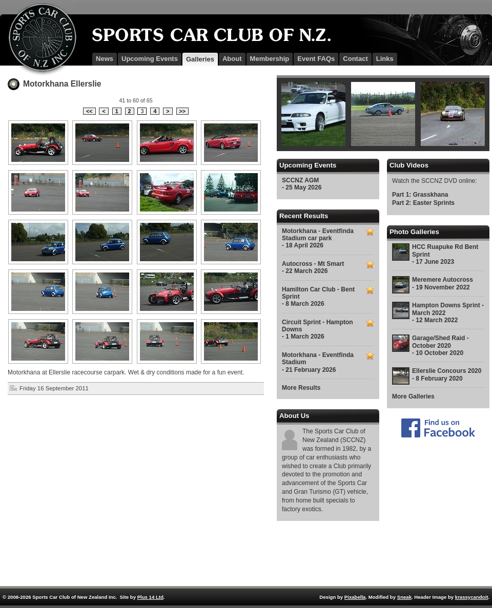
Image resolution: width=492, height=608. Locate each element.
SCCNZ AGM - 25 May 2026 (301, 184)
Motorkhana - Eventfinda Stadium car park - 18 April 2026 (318, 238)
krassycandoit (471, 597)
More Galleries (413, 396)
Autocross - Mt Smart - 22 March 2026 (313, 267)
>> (182, 111)
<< (89, 111)
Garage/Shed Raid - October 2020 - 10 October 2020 (440, 345)
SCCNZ (38, 39)
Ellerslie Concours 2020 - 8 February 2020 (446, 374)
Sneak (404, 597)
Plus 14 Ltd (150, 597)
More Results (301, 387)
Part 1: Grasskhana (420, 194)
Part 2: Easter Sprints (423, 202)
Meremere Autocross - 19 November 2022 (442, 283)
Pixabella (355, 597)
